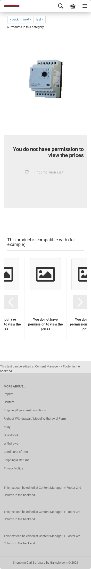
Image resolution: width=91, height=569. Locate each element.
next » (27, 19)
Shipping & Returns (17, 460)
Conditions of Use (16, 452)
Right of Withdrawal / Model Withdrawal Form (35, 418)
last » (39, 19)
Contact (9, 402)
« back (14, 19)
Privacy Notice (13, 468)
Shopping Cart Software (29, 562)
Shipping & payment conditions (25, 410)
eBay (7, 427)
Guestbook (11, 435)
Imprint (8, 394)
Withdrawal (11, 443)
